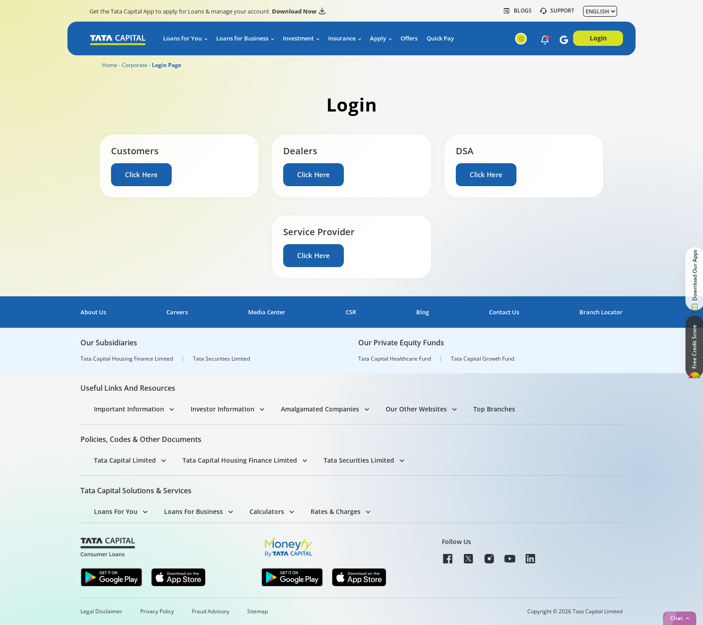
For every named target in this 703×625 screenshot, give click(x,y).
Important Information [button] (129, 409)
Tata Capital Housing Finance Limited (126, 358)
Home (109, 65)
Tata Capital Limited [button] (125, 460)
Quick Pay (440, 38)
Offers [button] (409, 38)
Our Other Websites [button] (416, 409)
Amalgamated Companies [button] (320, 409)
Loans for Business (242, 38)
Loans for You (182, 38)
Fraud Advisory (210, 611)
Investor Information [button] (222, 409)
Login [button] (598, 38)
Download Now (298, 11)
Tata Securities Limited (221, 358)
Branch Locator (601, 312)
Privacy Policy (157, 611)
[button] (542, 39)
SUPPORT (557, 11)
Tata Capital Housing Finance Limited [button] (239, 460)
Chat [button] (676, 618)
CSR (351, 312)
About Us (93, 312)
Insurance (342, 38)
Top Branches (494, 409)
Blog (422, 312)
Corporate (134, 65)
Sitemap (257, 611)
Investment (298, 38)
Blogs (518, 11)
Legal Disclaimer (101, 611)
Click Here (142, 174)
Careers (177, 312)
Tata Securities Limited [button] (359, 460)
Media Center (266, 312)
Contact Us (504, 312)
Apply (378, 38)
